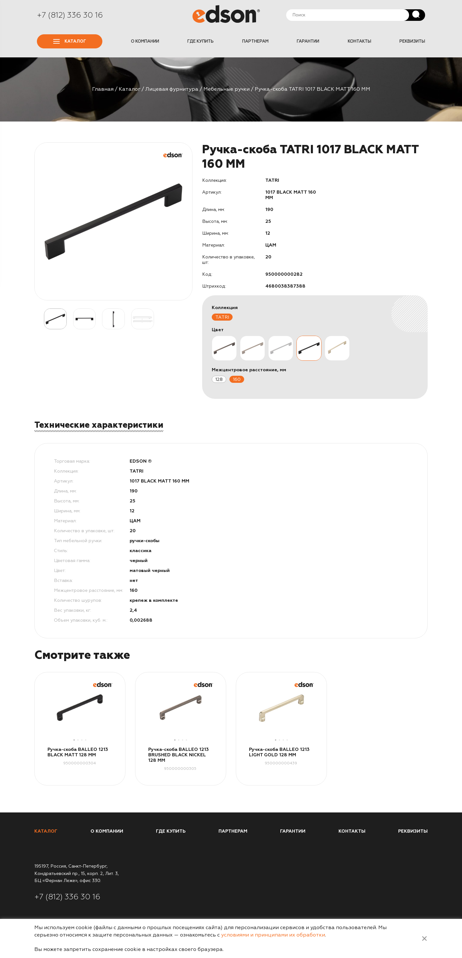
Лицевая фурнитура (171, 89)
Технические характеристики (98, 425)
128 (219, 379)
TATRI (222, 317)
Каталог (69, 41)
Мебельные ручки (226, 89)
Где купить (200, 41)
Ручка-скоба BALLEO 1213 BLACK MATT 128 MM (77, 752)
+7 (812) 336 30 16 (70, 15)
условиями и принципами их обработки (273, 935)
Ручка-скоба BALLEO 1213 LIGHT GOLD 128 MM (279, 752)
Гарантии (308, 41)
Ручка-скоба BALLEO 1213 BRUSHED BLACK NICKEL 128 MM (178, 755)
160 (237, 379)
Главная (103, 89)
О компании (145, 41)
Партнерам (255, 41)
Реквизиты (412, 41)
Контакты (359, 41)
